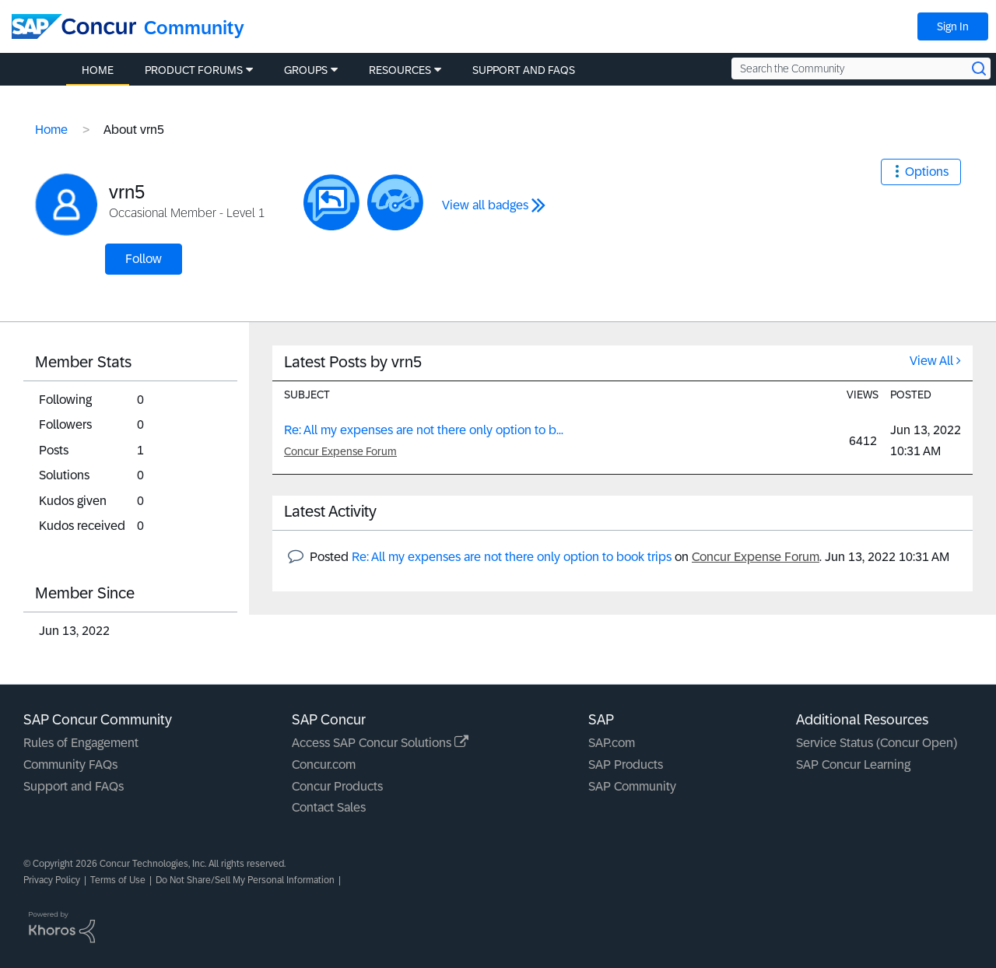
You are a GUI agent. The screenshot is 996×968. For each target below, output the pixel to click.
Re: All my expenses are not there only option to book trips (512, 556)
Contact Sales (329, 807)
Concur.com (324, 764)
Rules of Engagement (81, 742)
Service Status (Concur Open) (876, 742)
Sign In (953, 26)
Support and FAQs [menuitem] (523, 70)
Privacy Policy (51, 880)
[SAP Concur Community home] (74, 26)
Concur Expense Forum (340, 451)
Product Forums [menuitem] (194, 70)
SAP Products (625, 764)
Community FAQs (70, 764)
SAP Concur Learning (853, 764)
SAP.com (611, 742)
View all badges (485, 205)
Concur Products (337, 786)
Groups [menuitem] (306, 70)
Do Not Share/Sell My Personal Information (245, 880)
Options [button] (927, 171)
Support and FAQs (73, 786)
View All (931, 360)
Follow (143, 258)
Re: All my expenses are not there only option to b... (423, 430)
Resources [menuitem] (400, 70)
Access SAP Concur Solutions (380, 742)
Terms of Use (118, 880)
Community (194, 27)
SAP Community (632, 786)
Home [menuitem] (98, 70)
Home (51, 129)
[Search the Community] (861, 68)
